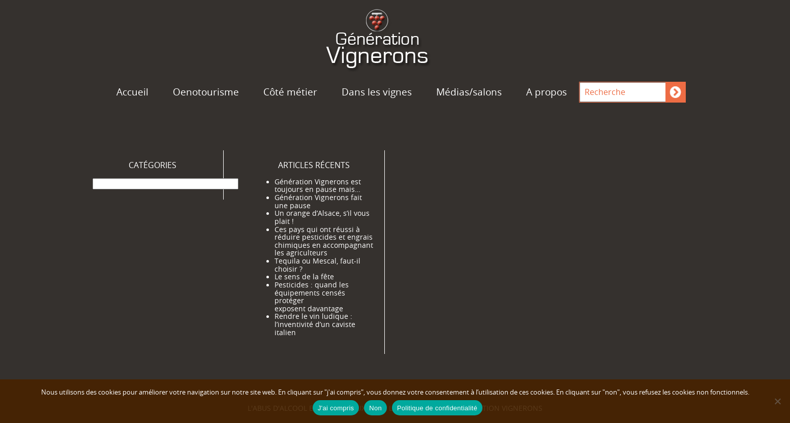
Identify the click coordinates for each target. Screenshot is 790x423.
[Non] (777, 401)
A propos (546, 92)
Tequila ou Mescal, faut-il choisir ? (317, 265)
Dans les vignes (377, 92)
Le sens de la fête (304, 276)
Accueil (132, 92)
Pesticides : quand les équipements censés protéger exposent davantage (312, 296)
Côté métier (290, 92)
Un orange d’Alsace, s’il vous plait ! (322, 217)
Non (375, 408)
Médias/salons (469, 92)
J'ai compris (336, 408)
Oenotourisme (206, 92)
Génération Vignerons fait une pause (318, 201)
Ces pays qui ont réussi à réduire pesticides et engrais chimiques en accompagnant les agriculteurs (324, 241)
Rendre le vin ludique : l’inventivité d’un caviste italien (315, 324)
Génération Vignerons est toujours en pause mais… (318, 185)
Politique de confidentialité (437, 408)
